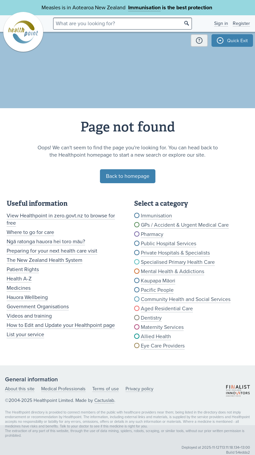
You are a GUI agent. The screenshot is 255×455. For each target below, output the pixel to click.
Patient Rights (23, 269)
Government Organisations (38, 306)
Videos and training (29, 316)
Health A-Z (19, 278)
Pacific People (157, 290)
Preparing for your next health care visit (52, 251)
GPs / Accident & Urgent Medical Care (185, 225)
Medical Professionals (63, 389)
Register (241, 23)
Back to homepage (127, 176)
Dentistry (151, 318)
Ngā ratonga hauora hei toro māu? (46, 241)
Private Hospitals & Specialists (175, 253)
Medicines (19, 288)
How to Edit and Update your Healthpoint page (61, 325)
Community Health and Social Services (185, 299)
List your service (25, 334)
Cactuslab (104, 400)
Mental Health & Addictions (172, 271)
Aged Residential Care (167, 308)
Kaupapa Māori (158, 280)
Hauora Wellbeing (27, 297)
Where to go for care (30, 232)
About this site (20, 389)
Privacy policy (139, 389)
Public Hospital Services (168, 243)
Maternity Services (162, 327)
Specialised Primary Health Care (178, 262)
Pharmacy (152, 234)
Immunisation (144, 7)
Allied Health (156, 336)
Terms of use (105, 389)
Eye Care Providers (163, 345)
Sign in (221, 23)
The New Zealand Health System (44, 260)
